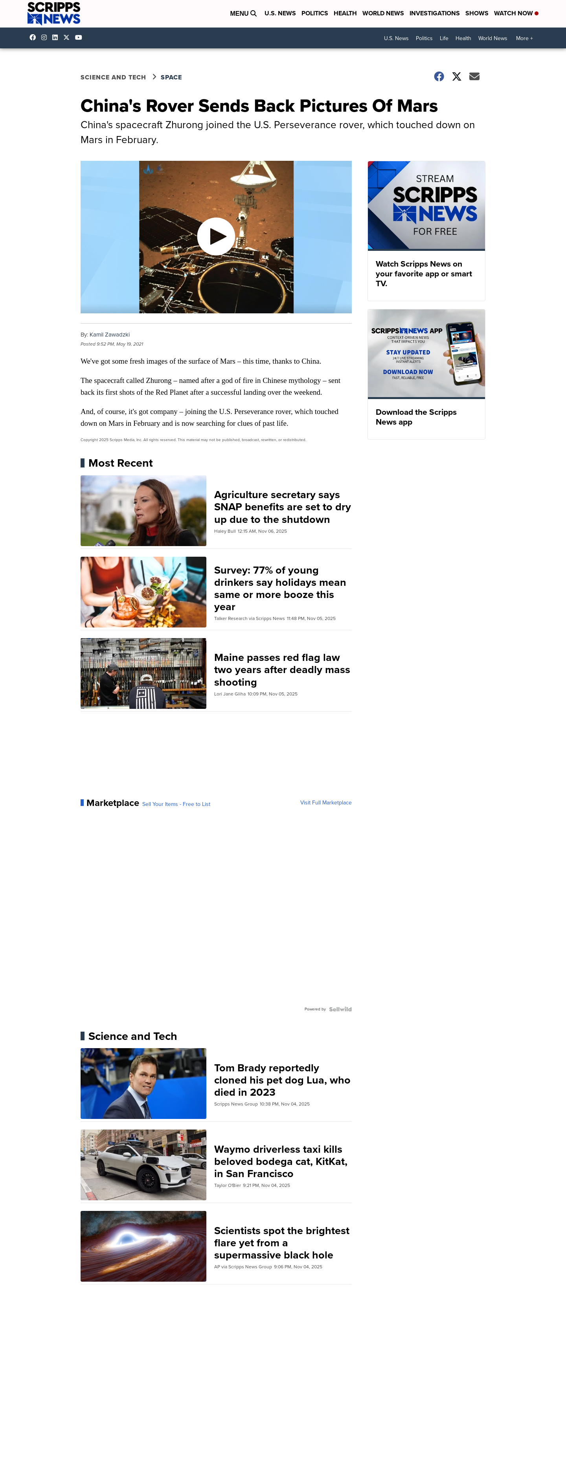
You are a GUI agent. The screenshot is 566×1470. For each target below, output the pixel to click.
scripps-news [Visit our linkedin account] (57, 37)
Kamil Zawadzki (110, 334)
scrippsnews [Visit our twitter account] (68, 37)
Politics (314, 13)
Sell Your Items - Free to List (176, 804)
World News (383, 13)
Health (345, 13)
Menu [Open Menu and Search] (243, 13)
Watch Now (516, 13)
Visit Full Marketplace (326, 803)
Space (171, 77)
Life (444, 38)
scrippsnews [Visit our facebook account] (34, 37)
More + (524, 38)
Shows (477, 13)
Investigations (435, 13)
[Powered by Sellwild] (340, 1009)
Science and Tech (113, 77)
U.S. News (280, 13)
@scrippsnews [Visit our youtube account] (80, 37)
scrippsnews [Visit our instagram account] (46, 37)
